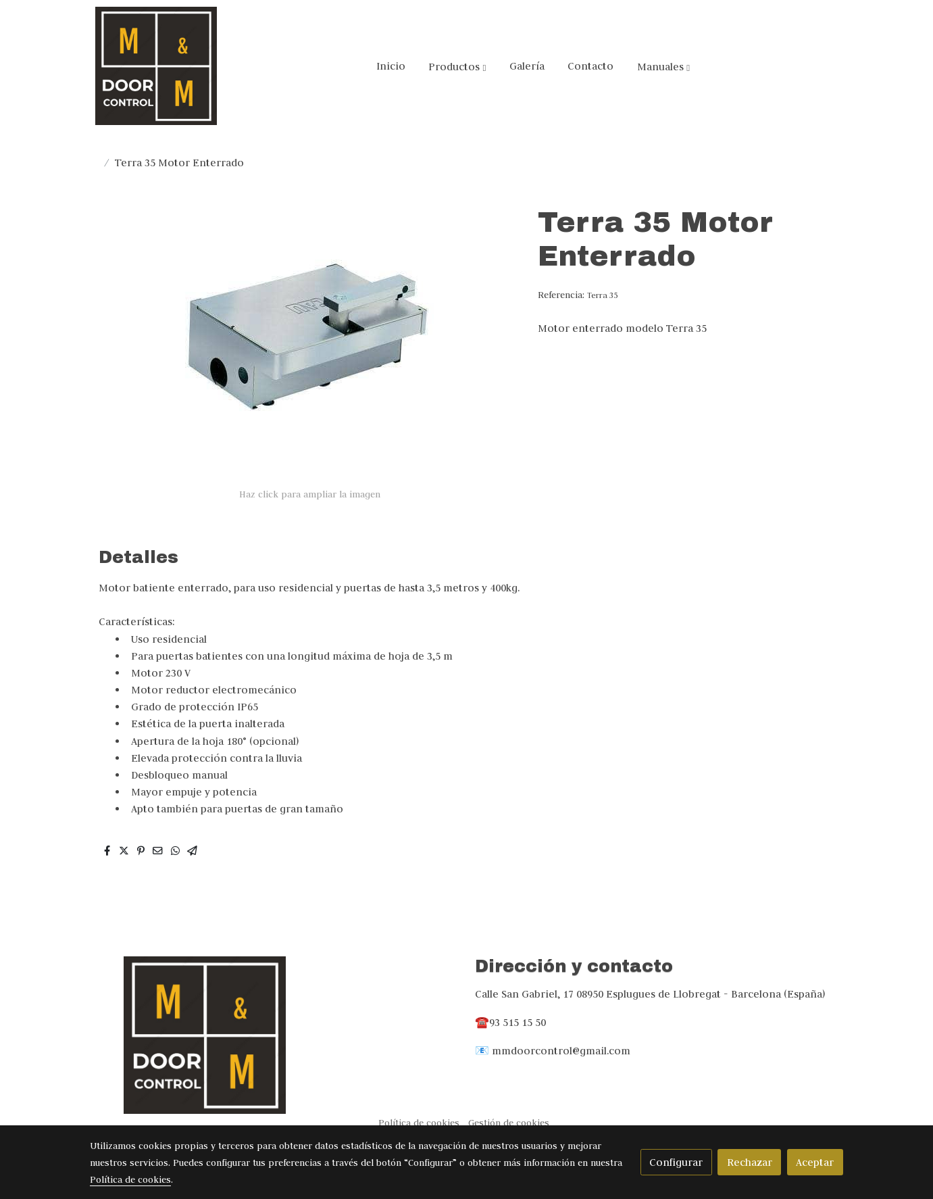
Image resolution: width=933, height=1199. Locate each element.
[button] (457, 66)
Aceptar (815, 1162)
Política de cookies (418, 1123)
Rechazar (749, 1162)
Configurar (676, 1162)
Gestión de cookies (508, 1123)
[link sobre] (273, 1035)
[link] (156, 66)
